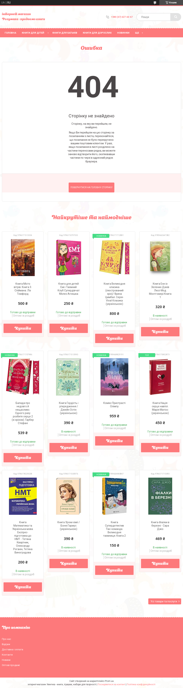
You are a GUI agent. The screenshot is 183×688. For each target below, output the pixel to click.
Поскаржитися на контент (111, 684)
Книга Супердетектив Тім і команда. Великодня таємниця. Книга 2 (114, 529)
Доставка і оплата (12, 649)
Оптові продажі (11, 665)
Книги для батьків (64, 32)
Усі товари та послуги (164, 601)
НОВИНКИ (123, 32)
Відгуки (6, 644)
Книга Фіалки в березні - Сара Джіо (160, 525)
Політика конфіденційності (141, 684)
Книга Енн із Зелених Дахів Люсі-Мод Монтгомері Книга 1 (160, 290)
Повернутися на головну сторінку (91, 187)
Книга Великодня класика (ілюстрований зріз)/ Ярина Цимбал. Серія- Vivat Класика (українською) (114, 293)
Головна (10, 32)
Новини (6, 660)
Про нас (6, 639)
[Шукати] (175, 17)
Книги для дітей (33, 32)
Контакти (7, 654)
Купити (23, 329)
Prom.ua (109, 681)
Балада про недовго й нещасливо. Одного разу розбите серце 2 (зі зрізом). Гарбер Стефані (23, 413)
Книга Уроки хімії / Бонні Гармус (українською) (68, 525)
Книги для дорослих (97, 32)
